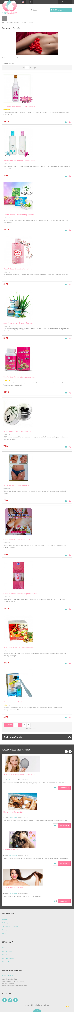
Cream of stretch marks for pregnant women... (21, 594)
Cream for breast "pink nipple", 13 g (17, 540)
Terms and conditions (10, 926)
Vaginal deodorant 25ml (13, 702)
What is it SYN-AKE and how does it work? (19, 774)
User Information (65, 2)
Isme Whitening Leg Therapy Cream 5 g (18, 323)
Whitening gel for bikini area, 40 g (16, 485)
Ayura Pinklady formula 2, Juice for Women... (20, 106)
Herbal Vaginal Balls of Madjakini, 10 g (18, 431)
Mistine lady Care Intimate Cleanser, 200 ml (20, 161)
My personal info (8, 958)
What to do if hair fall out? (13, 888)
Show (23, 68)
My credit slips (7, 951)
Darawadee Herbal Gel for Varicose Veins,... (20, 648)
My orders (5, 948)
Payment (5, 919)
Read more (64, 788)
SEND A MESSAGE (8, 976)
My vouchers (6, 962)
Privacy (4, 930)
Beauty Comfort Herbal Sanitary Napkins (19, 215)
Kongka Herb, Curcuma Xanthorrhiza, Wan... (20, 377)
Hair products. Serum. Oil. (12, 812)
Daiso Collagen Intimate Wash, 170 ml (18, 269)
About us (5, 933)
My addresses (7, 955)
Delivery (5, 923)
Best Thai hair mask (10, 850)
